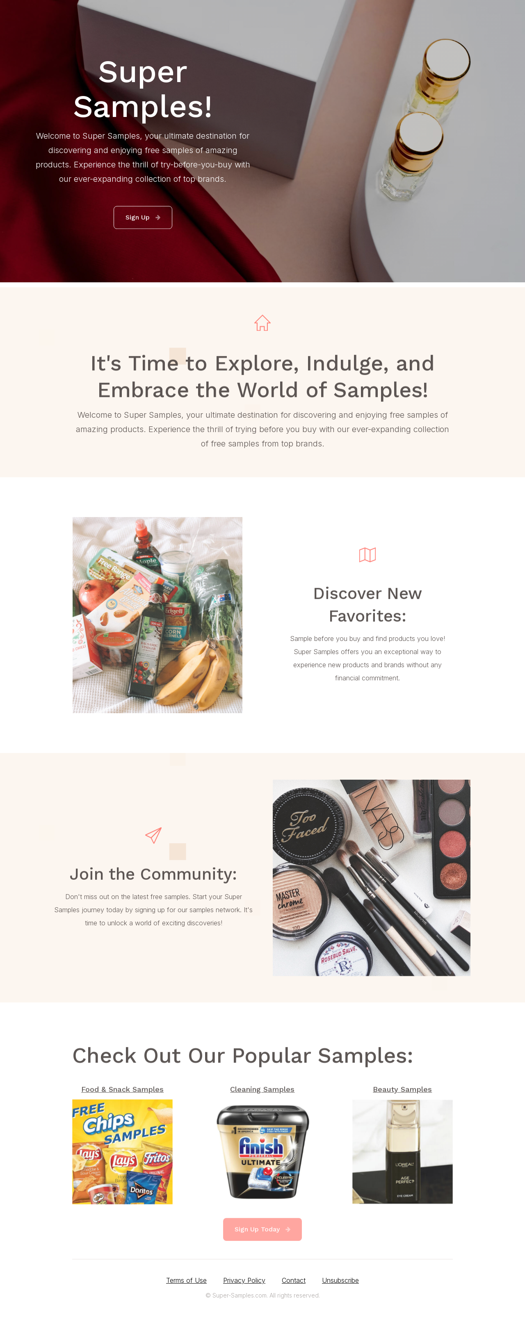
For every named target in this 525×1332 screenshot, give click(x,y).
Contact (294, 1280)
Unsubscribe (340, 1280)
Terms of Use (186, 1280)
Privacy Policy (244, 1280)
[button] (143, 217)
